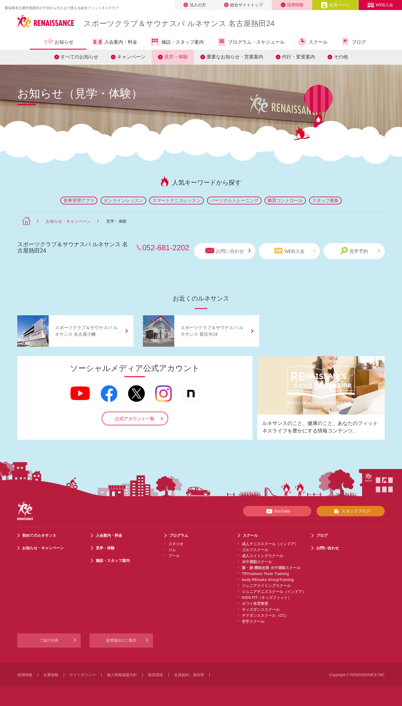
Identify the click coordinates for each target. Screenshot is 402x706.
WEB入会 (380, 5)
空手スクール (253, 621)
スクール (312, 42)
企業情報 (50, 675)
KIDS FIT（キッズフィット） (266, 597)
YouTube (277, 511)
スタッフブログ (350, 511)
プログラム (178, 535)
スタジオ (175, 544)
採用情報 (292, 5)
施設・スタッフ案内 (177, 42)
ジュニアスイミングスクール (266, 586)
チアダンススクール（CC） (265, 615)
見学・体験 (176, 56)
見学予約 (360, 251)
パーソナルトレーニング (234, 200)
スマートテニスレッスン (176, 200)
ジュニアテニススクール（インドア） (274, 591)
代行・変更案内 (298, 56)
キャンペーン (131, 56)
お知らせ (58, 42)
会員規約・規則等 (189, 675)
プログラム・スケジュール (250, 42)
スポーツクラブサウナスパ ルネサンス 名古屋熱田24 (179, 23)
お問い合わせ (228, 251)
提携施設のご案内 (121, 640)
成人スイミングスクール (262, 556)
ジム (172, 550)
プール (174, 556)
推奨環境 (155, 675)
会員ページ (335, 5)
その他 (341, 56)
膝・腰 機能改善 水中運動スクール (271, 568)
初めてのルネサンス (39, 535)
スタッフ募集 (325, 200)
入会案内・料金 (115, 42)
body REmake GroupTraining (268, 580)
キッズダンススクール (261, 609)
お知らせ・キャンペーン (68, 221)
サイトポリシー (82, 675)
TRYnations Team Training (265, 574)
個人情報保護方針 (122, 675)
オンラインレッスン (123, 200)
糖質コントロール (285, 200)
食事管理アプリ (78, 200)
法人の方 (194, 5)
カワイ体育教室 (255, 603)
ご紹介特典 (49, 640)
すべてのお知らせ (79, 56)
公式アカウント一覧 (135, 418)
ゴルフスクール (255, 550)
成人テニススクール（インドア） (270, 544)
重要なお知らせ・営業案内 (235, 56)
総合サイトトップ (243, 5)
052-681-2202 (165, 247)
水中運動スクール (257, 562)
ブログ (353, 42)
